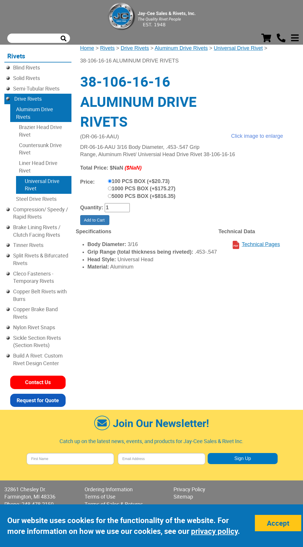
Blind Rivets (26, 67)
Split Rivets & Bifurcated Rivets (40, 259)
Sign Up (242, 458)
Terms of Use (100, 496)
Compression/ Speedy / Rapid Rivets (40, 213)
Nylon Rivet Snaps (34, 327)
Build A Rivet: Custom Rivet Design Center (38, 359)
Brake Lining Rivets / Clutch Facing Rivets (36, 231)
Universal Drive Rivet (238, 48)
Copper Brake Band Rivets (35, 313)
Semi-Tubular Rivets (36, 88)
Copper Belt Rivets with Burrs (40, 295)
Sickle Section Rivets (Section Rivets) (37, 341)
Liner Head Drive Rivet (38, 166)
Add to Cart (95, 220)
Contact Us (38, 382)
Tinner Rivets (28, 244)
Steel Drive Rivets (36, 198)
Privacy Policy (189, 489)
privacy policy (214, 531)
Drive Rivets (135, 48)
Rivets (107, 48)
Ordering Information (109, 489)
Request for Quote (38, 400)
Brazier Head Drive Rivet (40, 130)
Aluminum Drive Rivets (181, 48)
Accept (278, 523)
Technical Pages (261, 244)
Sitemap (183, 496)
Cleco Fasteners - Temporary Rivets (33, 277)
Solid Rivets (26, 77)
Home (87, 48)
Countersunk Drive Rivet (40, 149)
